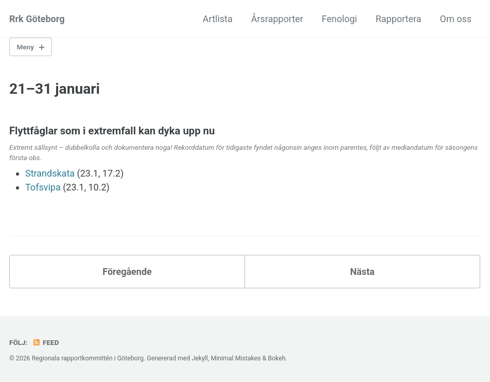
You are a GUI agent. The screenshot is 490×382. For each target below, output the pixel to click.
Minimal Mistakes (235, 358)
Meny (25, 47)
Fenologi (339, 18)
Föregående (127, 271)
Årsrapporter (277, 18)
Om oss (455, 18)
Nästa (362, 271)
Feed (45, 342)
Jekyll (199, 358)
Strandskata (50, 173)
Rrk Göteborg (36, 18)
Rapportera (399, 18)
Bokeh (276, 358)
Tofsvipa (43, 187)
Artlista (218, 18)
